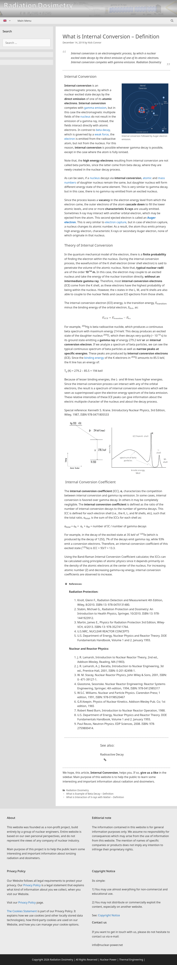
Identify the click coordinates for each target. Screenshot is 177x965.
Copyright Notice (109, 915)
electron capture (115, 222)
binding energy (94, 358)
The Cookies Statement (22, 911)
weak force (102, 134)
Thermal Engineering (131, 959)
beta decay (103, 130)
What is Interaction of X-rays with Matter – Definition (95, 797)
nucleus (85, 116)
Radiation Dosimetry (77, 790)
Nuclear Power (108, 959)
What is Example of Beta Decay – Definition (89, 793)
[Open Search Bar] (172, 20)
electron (69, 139)
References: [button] (73, 584)
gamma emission (95, 108)
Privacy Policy (32, 885)
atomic (147, 178)
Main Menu (24, 20)
